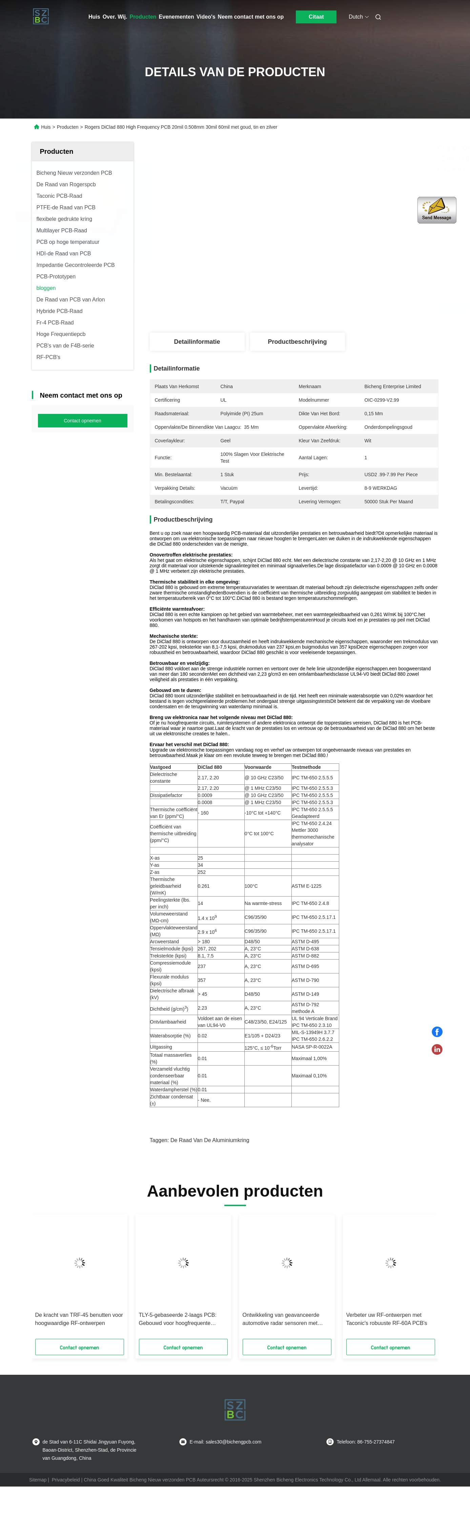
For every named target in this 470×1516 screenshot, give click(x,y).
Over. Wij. (115, 17)
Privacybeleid (66, 1479)
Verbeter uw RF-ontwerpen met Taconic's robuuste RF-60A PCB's (386, 1319)
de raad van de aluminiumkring (209, 1140)
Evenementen (176, 17)
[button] (54, 1279)
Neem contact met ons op (251, 17)
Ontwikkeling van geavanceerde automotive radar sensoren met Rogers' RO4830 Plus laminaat (281, 1319)
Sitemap (37, 1479)
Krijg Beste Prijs (334, 310)
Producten (142, 17)
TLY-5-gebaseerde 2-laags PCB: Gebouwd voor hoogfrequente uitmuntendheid (178, 1319)
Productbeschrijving (297, 341)
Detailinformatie (197, 341)
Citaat (316, 17)
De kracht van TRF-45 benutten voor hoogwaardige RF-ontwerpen (79, 1319)
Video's (206, 17)
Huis (94, 17)
